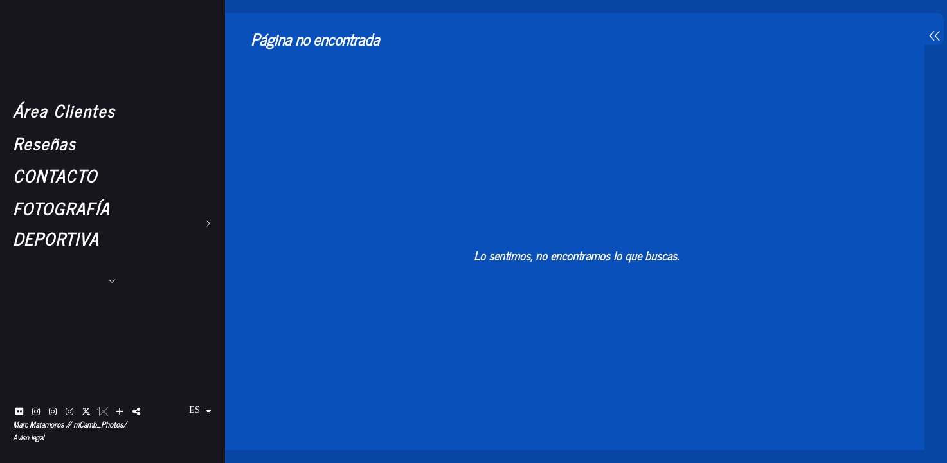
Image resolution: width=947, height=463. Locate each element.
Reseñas (44, 143)
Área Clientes (64, 110)
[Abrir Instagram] (36, 411)
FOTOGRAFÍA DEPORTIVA (61, 223)
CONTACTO (55, 175)
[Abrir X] (86, 411)
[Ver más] (119, 411)
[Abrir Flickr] (19, 411)
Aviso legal (28, 437)
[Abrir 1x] (102, 411)
